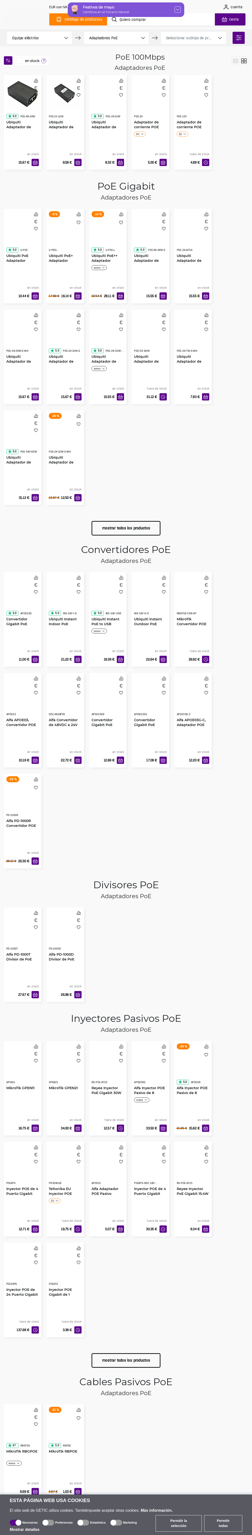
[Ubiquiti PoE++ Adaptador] (108, 235)
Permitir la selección (178, 1523)
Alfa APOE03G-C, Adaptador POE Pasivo (191, 725)
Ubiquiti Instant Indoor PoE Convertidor (63, 624)
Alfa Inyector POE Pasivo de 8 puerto (192, 1093)
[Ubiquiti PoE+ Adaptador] (65, 235)
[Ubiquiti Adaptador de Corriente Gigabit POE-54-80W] (22, 436)
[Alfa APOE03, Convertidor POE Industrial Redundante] (22, 699)
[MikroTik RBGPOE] (22, 1430)
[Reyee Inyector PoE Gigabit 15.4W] (193, 1168)
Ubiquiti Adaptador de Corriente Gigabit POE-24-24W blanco (21, 364)
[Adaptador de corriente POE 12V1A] (193, 101)
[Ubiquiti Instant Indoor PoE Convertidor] (65, 598)
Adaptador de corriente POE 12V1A (189, 127)
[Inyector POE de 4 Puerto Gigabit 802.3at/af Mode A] (150, 1168)
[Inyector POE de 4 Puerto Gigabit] (22, 1168)
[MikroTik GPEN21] (65, 1067)
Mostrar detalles (25, 1529)
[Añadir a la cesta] (35, 162)
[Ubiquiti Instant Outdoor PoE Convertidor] (150, 598)
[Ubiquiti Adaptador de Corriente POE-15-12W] (65, 94)
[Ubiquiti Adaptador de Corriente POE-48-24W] (22, 94)
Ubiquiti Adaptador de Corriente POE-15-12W (64, 129)
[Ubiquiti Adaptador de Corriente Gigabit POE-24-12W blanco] (65, 436)
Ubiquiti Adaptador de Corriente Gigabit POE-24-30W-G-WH (107, 364)
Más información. (157, 1510)
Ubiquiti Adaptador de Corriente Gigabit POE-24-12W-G (64, 363)
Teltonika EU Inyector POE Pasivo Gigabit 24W (61, 1193)
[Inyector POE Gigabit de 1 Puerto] (65, 1269)
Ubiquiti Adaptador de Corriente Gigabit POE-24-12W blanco (64, 464)
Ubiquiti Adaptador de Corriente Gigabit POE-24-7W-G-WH (193, 363)
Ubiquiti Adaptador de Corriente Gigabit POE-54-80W (21, 464)
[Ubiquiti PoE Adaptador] (22, 235)
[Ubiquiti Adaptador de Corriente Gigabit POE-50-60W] (150, 336)
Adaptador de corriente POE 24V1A (146, 127)
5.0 (12, 116)
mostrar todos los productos (126, 528)
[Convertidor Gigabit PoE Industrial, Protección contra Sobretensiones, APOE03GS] (150, 699)
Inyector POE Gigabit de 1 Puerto (60, 1294)
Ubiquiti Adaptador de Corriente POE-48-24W (22, 129)
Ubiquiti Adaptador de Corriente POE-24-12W (108, 129)
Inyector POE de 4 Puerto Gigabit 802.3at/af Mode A (150, 1193)
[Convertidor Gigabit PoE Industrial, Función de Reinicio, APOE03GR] (108, 699)
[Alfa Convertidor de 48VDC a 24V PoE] (65, 699)
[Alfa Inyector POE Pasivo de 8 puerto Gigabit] (150, 1067)
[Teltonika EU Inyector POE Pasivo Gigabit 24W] (65, 1168)
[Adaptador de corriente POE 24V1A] (150, 101)
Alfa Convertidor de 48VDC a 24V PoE (63, 725)
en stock (32, 61)
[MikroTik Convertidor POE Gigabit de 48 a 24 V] (193, 598)
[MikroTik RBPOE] (65, 1430)
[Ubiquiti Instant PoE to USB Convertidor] (108, 598)
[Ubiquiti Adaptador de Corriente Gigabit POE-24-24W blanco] (22, 336)
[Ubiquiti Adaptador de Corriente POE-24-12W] (108, 101)
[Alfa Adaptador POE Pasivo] (108, 1168)
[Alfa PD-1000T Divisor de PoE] (22, 933)
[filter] (239, 38)
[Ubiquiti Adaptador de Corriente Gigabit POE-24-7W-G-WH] (193, 336)
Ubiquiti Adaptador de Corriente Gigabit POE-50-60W (149, 363)
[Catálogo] (78, 19)
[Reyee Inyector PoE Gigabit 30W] (108, 1067)
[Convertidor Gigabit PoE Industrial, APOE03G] (22, 598)
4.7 (12, 1445)
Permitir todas (223, 1523)
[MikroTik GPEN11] (22, 1067)
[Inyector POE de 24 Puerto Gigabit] (22, 1269)
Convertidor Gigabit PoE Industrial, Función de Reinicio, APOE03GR (102, 727)
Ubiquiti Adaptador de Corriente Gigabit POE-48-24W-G (149, 262)
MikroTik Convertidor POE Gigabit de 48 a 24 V (191, 626)
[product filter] (34, 38)
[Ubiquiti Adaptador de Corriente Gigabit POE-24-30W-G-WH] (108, 336)
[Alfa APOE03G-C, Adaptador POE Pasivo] (193, 699)
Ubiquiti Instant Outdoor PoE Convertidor (148, 624)
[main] (26, 18)
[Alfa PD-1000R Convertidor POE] (22, 800)
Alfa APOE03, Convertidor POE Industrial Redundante (21, 727)
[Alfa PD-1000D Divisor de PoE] (65, 933)
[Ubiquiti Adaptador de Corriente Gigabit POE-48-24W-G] (150, 235)
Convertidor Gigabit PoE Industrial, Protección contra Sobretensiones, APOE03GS (150, 727)
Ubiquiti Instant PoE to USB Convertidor (105, 624)
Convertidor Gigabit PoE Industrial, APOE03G (16, 626)
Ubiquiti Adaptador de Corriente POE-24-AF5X (193, 262)
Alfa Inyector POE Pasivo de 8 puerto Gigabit (149, 1093)
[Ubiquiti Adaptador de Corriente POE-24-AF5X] (193, 235)
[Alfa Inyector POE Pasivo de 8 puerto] (193, 1067)
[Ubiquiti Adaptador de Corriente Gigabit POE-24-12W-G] (65, 336)
